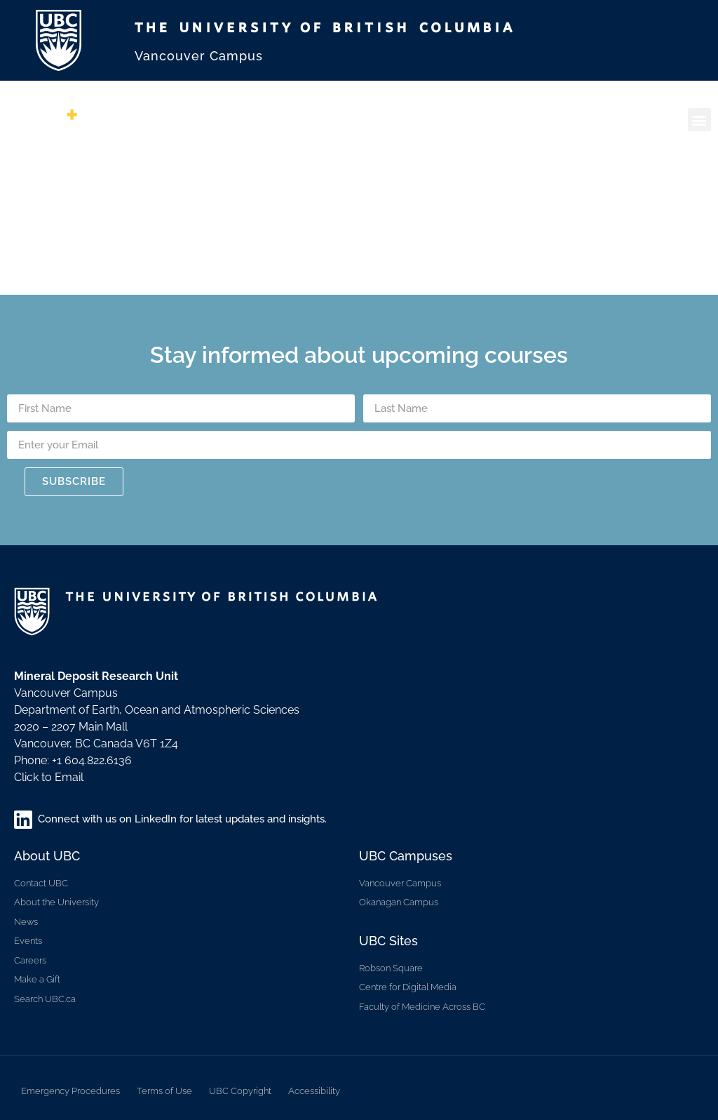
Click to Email (48, 777)
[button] (699, 119)
